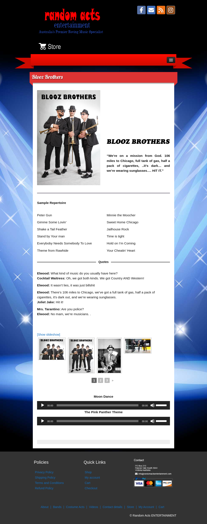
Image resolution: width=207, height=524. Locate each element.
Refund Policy (44, 488)
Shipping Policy (45, 477)
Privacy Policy (44, 472)
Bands (57, 507)
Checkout (91, 488)
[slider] (98, 405)
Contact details (112, 507)
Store (130, 507)
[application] (103, 405)
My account (92, 477)
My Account (146, 507)
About (45, 507)
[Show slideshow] (48, 334)
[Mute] (152, 405)
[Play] (42, 405)
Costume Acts (75, 507)
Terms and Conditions (49, 483)
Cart (87, 483)
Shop (88, 472)
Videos (93, 507)
